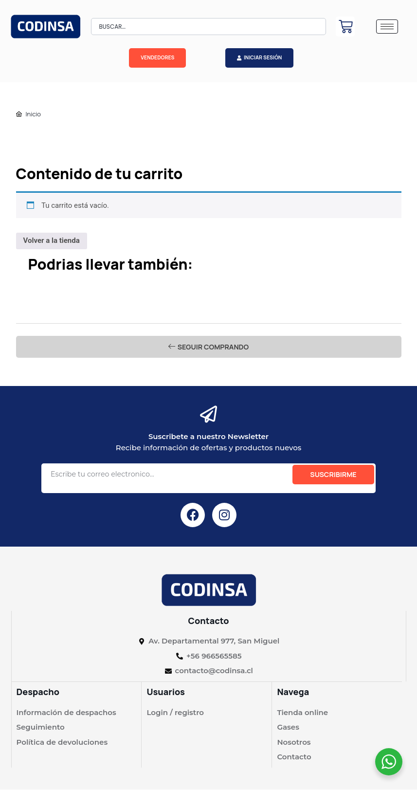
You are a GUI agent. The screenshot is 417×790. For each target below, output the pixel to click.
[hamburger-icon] (387, 26)
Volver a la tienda (51, 240)
